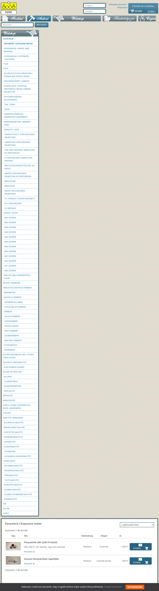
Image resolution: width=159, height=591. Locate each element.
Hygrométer (10, 347)
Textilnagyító (11, 482)
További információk (113, 587)
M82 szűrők (10, 272)
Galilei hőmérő (12, 318)
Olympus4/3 (10, 210)
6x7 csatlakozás (12, 205)
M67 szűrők (10, 258)
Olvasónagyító (11, 448)
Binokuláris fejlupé (14, 429)
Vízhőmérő (9, 352)
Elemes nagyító (12, 491)
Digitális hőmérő (12, 299)
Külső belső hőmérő (15, 309)
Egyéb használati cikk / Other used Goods (18, 357)
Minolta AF (9, 188)
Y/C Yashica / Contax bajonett (19, 200)
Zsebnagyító (10, 501)
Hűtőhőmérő (11, 323)
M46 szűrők (10, 229)
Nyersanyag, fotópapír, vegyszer (16, 59)
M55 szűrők (10, 243)
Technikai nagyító (13, 467)
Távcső (7, 415)
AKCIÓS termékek (12, 285)
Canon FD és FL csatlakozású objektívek (19, 137)
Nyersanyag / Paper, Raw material (16, 51)
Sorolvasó (9, 463)
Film (6, 66)
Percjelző (9, 393)
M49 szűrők (10, 234)
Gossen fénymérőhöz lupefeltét (41, 560)
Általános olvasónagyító (17, 458)
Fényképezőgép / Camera (16, 83)
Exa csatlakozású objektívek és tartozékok (19, 153)
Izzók (7, 111)
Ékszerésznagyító (14, 472)
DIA (4, 505)
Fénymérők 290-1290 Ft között (40, 544)
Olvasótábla (10, 383)
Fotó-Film (8, 40)
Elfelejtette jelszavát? (107, 15)
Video (6, 515)
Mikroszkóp (9, 402)
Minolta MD (10, 183)
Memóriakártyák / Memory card (17, 124)
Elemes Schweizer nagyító (18, 496)
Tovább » (152, 11)
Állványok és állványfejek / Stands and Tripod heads (18, 76)
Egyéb (6, 510)
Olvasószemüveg (12, 388)
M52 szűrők (10, 239)
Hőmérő (8, 313)
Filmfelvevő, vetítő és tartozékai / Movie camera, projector (17, 91)
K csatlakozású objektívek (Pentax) (18, 160)
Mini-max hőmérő (13, 342)
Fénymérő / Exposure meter (18, 45)
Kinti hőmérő (11, 332)
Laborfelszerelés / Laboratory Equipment (15, 117)
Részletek (28, 553)
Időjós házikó (11, 328)
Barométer (9, 294)
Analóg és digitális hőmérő (17, 289)
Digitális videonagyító (14, 364)
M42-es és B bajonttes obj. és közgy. (19, 168)
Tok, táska (9, 106)
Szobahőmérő (11, 337)
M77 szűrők (10, 267)
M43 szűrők (10, 224)
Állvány (8, 378)
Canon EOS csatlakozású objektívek (17, 145)
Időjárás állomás (13, 304)
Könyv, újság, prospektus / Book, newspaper (17, 408)
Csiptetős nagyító (13, 434)
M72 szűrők (10, 263)
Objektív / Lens (11, 131)
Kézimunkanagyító (13, 439)
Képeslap (8, 397)
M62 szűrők (10, 253)
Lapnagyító (9, 443)
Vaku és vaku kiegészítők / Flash (17, 278)
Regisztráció (122, 15)
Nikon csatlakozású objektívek (14, 193)
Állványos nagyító (13, 424)
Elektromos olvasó (14, 369)
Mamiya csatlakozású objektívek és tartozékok (17, 176)
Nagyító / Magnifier (13, 419)
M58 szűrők (10, 248)
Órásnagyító (11, 477)
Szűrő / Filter (11, 215)
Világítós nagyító (13, 486)
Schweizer (9, 453)
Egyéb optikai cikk (12, 373)
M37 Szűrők (10, 219)
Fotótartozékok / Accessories (13, 99)
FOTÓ (5, 70)
